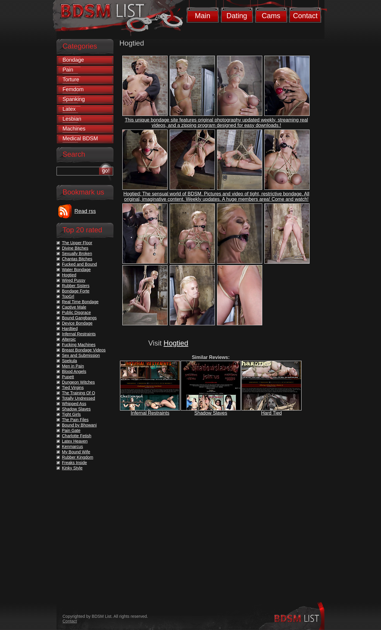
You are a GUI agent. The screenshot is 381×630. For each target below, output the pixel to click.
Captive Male (74, 307)
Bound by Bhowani (79, 425)
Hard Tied (271, 413)
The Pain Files (75, 419)
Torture (71, 80)
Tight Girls (71, 414)
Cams (271, 16)
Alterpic (69, 339)
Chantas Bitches (77, 258)
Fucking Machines (79, 344)
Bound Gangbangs (79, 317)
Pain (68, 70)
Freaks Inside (74, 462)
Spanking (74, 99)
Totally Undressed (78, 398)
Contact (305, 16)
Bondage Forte (76, 291)
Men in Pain (73, 366)
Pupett (68, 376)
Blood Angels (74, 371)
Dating (237, 16)
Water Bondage (76, 269)
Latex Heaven (75, 441)
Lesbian (72, 119)
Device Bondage (77, 323)
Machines (74, 129)
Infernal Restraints (150, 413)
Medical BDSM (80, 138)
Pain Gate (71, 430)
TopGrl (68, 296)
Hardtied (70, 328)
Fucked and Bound (79, 264)
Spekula (69, 360)
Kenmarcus (72, 446)
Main (202, 16)
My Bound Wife (76, 451)
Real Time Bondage (80, 301)
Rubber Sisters (76, 285)
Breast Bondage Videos (84, 350)
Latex (69, 109)
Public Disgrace (76, 312)
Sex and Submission (81, 355)
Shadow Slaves (210, 413)
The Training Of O (78, 393)
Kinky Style (72, 468)
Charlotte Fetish (76, 435)
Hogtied (176, 343)
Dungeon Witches (78, 382)
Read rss (85, 211)
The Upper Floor (77, 242)
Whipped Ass (74, 403)
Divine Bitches (75, 248)
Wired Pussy (73, 280)
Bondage (73, 60)
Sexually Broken (77, 253)
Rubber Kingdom (77, 457)
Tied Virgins (73, 387)
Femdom (73, 89)
